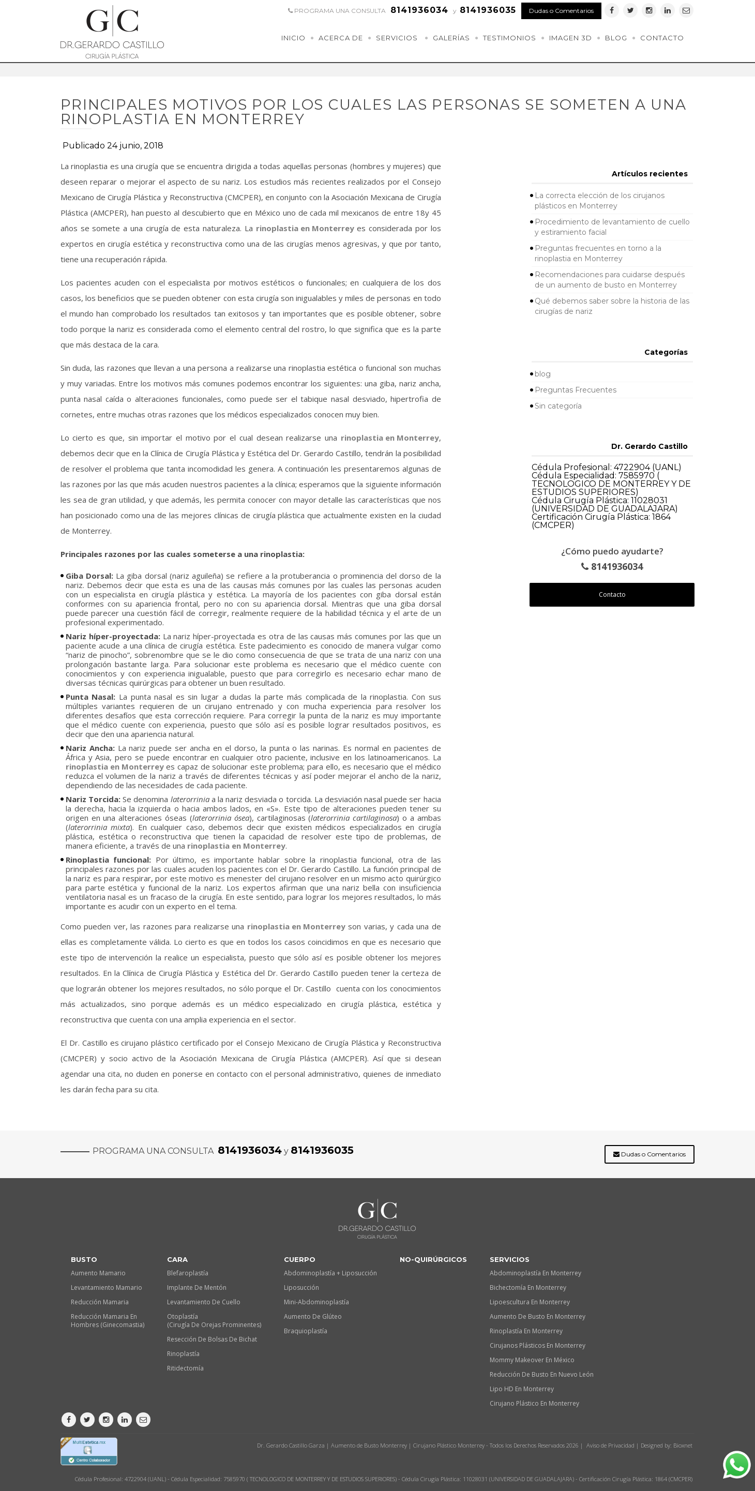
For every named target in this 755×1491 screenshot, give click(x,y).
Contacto (662, 38)
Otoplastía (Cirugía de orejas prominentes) (214, 1320)
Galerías (451, 38)
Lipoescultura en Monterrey (530, 1302)
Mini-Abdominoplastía (316, 1302)
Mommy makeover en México (532, 1360)
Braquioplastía (305, 1331)
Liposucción (301, 1287)
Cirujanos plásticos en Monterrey (537, 1345)
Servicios (397, 38)
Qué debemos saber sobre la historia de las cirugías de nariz (612, 306)
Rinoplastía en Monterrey (526, 1331)
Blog (616, 38)
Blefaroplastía (187, 1273)
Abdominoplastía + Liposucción (330, 1273)
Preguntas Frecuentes (575, 390)
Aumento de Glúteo (313, 1316)
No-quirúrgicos (433, 1259)
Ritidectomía (185, 1368)
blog (543, 374)
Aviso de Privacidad (610, 1445)
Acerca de (341, 38)
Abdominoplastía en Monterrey (535, 1273)
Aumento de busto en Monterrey (537, 1316)
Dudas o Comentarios (561, 10)
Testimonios (509, 38)
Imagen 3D (570, 38)
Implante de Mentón (196, 1287)
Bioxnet (682, 1445)
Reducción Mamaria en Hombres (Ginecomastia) (107, 1320)
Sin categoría (558, 406)
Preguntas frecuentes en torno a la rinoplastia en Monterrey (598, 253)
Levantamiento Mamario (106, 1287)
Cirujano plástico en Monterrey (534, 1403)
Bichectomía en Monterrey (528, 1287)
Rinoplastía (183, 1353)
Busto (84, 1259)
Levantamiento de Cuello (203, 1302)
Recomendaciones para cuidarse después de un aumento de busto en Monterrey (610, 280)
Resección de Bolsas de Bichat (212, 1339)
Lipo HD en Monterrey (522, 1388)
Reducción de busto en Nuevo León (542, 1374)
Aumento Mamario (98, 1273)
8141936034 (612, 566)
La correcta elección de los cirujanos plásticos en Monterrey (600, 200)
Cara (177, 1259)
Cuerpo (299, 1259)
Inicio (293, 38)
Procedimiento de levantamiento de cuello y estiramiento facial (612, 227)
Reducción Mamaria (100, 1302)
